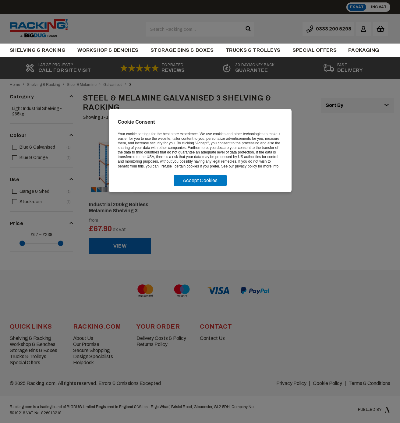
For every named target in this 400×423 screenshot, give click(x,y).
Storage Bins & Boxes (182, 50)
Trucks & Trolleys (253, 50)
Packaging (363, 50)
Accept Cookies (200, 180)
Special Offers (314, 50)
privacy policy (246, 166)
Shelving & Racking (37, 50)
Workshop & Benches (107, 50)
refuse (166, 166)
